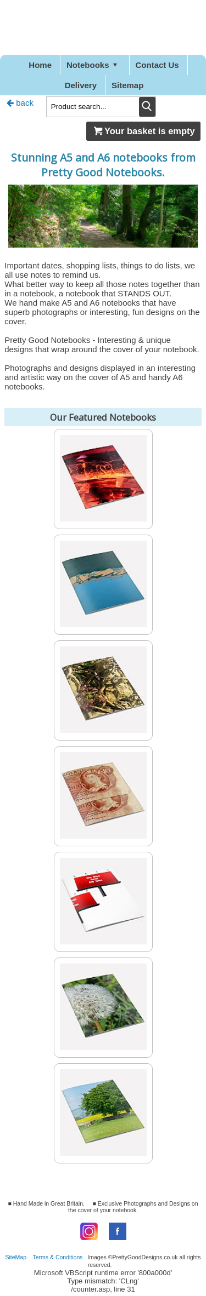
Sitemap (127, 85)
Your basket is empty (143, 131)
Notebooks (93, 65)
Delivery (81, 85)
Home (40, 65)
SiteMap (16, 1257)
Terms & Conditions (58, 1257)
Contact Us (157, 65)
